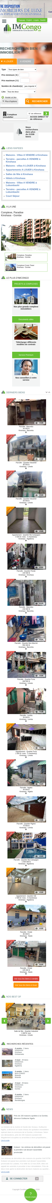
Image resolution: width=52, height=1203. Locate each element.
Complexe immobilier (10, 115)
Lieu (4, 92)
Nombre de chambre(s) (12, 86)
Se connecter (16, 1178)
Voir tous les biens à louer (26, 985)
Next (48, 1021)
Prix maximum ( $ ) (10, 80)
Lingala (36, 20)
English (29, 20)
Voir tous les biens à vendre (26, 979)
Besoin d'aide (30, 1195)
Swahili (42, 20)
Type (4, 69)
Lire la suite (5, 1140)
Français (22, 20)
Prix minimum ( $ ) (10, 75)
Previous (4, 1021)
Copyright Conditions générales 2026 (26, 1190)
